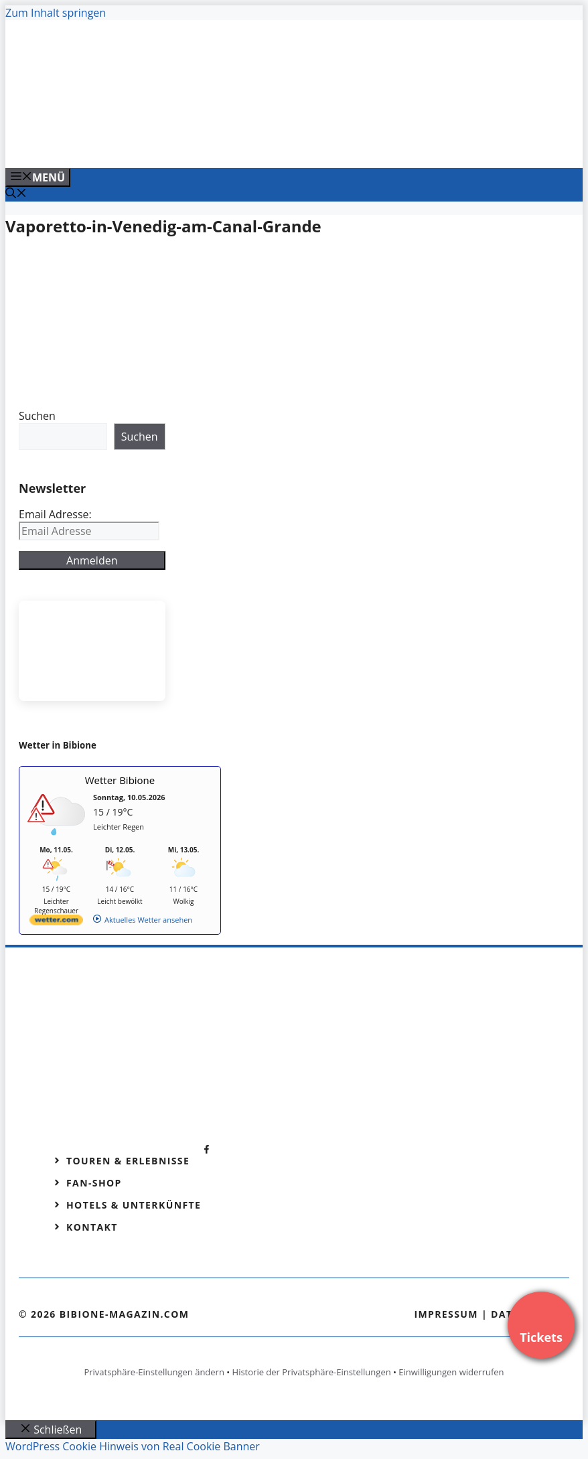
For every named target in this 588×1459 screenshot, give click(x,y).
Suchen (37, 415)
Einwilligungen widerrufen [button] (451, 1372)
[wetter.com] (56, 922)
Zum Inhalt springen (55, 12)
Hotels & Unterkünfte (133, 1205)
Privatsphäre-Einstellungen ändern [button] (154, 1372)
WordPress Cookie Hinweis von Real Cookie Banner (132, 1446)
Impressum (446, 1314)
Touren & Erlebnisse (128, 1160)
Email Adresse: (55, 514)
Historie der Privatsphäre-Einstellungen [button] (311, 1372)
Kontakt (92, 1227)
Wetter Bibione (120, 780)
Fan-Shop (94, 1182)
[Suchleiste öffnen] (16, 194)
